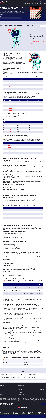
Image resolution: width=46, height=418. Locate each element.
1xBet (9, 82)
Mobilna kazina (27, 3)
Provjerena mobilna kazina (7, 348)
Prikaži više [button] (2, 14)
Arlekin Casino (10, 131)
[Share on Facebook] (9, 18)
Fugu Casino (10, 149)
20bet (9, 123)
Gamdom (10, 110)
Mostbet (10, 84)
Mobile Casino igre (35, 3)
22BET (10, 88)
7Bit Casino (9, 125)
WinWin (10, 86)
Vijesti (45, 3)
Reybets (9, 147)
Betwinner (10, 104)
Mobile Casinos (2, 5)
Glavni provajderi (5, 280)
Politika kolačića (23, 416)
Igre (6, 5)
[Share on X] (3, 18)
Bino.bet (9, 129)
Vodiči (41, 3)
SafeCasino (10, 151)
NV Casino (10, 80)
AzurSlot (9, 153)
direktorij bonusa (20, 321)
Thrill (9, 145)
